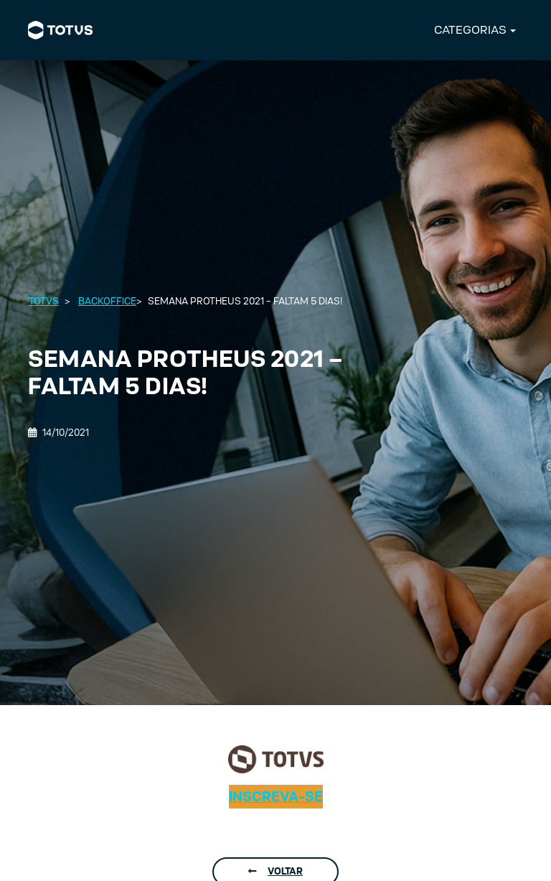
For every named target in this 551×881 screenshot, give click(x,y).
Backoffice (107, 301)
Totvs (44, 301)
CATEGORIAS (470, 30)
